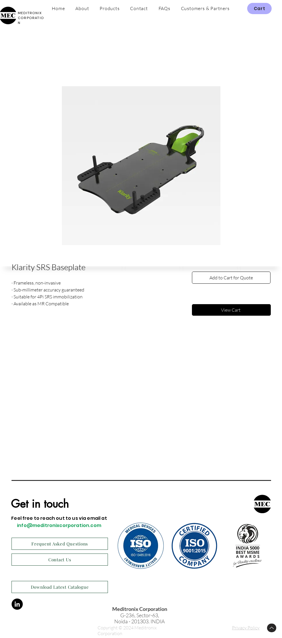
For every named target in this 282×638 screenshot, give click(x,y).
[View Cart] (231, 310)
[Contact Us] (60, 560)
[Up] (271, 628)
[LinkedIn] (17, 604)
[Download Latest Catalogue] (60, 587)
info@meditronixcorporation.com (59, 525)
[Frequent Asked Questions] (60, 544)
